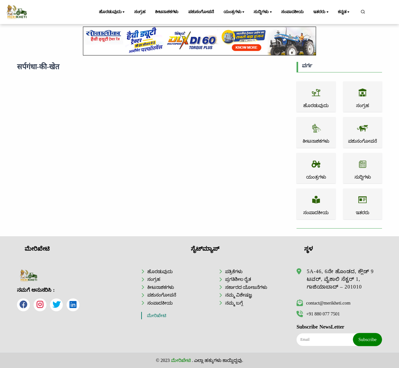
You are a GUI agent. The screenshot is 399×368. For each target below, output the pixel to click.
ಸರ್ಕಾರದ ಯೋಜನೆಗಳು (246, 287)
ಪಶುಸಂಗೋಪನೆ (201, 12)
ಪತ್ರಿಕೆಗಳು (233, 271)
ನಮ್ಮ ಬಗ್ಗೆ (234, 302)
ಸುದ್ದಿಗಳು (263, 12)
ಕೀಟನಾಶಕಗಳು (166, 12)
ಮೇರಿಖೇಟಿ (156, 315)
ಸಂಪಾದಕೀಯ (292, 12)
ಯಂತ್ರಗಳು (234, 12)
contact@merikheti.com (323, 302)
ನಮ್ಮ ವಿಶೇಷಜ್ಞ (238, 294)
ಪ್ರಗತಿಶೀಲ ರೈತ (238, 279)
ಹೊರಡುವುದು (112, 12)
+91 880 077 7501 (318, 313)
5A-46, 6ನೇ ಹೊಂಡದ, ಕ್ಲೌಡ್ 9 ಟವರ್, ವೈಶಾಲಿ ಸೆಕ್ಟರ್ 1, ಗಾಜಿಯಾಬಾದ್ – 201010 (340, 279)
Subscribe (367, 339)
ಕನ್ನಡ (344, 12)
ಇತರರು (321, 12)
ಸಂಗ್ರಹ (140, 12)
